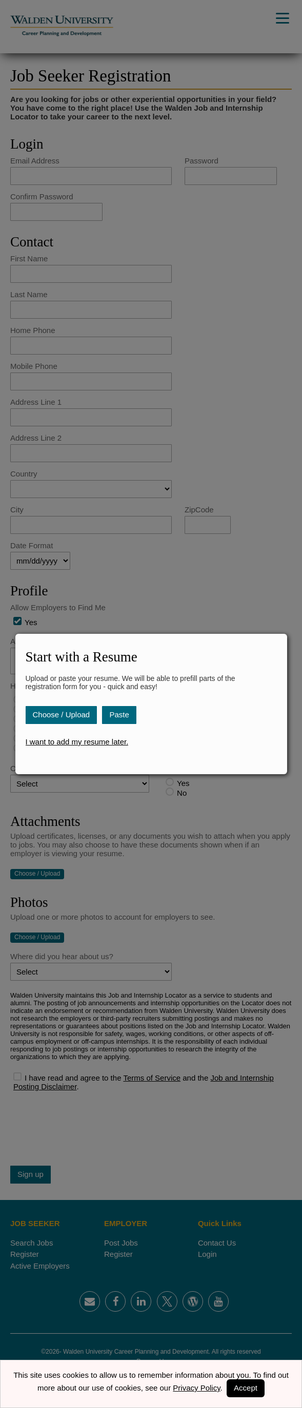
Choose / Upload (61, 714)
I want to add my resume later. (76, 741)
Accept (245, 1387)
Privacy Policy (196, 1387)
